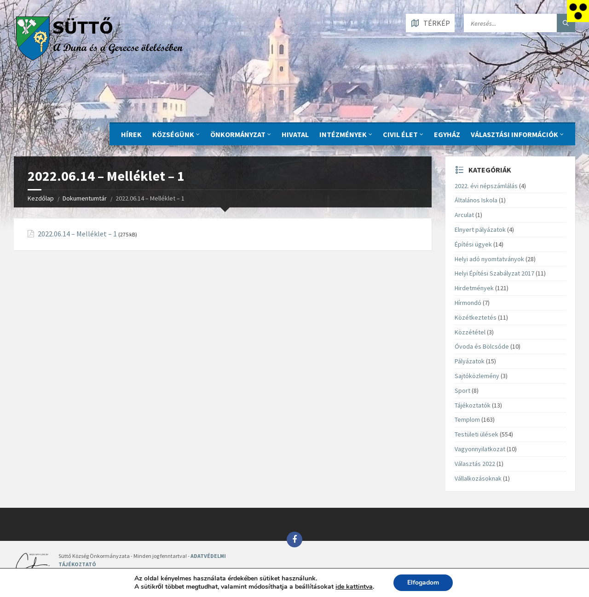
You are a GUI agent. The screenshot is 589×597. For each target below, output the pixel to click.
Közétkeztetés (476, 317)
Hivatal (295, 134)
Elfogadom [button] (423, 582)
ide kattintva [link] (354, 586)
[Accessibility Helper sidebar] (578, 11)
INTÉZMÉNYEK (343, 134)
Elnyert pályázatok (480, 229)
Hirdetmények (474, 288)
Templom (467, 419)
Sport (462, 390)
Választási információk (514, 134)
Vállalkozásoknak (478, 478)
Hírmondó (468, 302)
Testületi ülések (476, 434)
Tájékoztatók (473, 405)
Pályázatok (470, 361)
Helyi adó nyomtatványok (489, 259)
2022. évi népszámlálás (486, 186)
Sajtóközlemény (477, 376)
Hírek (131, 134)
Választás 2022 (475, 463)
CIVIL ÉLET (400, 134)
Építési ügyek (473, 244)
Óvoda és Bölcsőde (482, 346)
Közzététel (470, 332)
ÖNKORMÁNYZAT (238, 134)
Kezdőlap (41, 198)
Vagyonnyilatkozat (480, 449)
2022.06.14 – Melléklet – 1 (77, 234)
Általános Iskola (476, 200)
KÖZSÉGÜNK (173, 134)
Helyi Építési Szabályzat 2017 (494, 273)
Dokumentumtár (85, 198)
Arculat (464, 215)
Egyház (447, 134)
